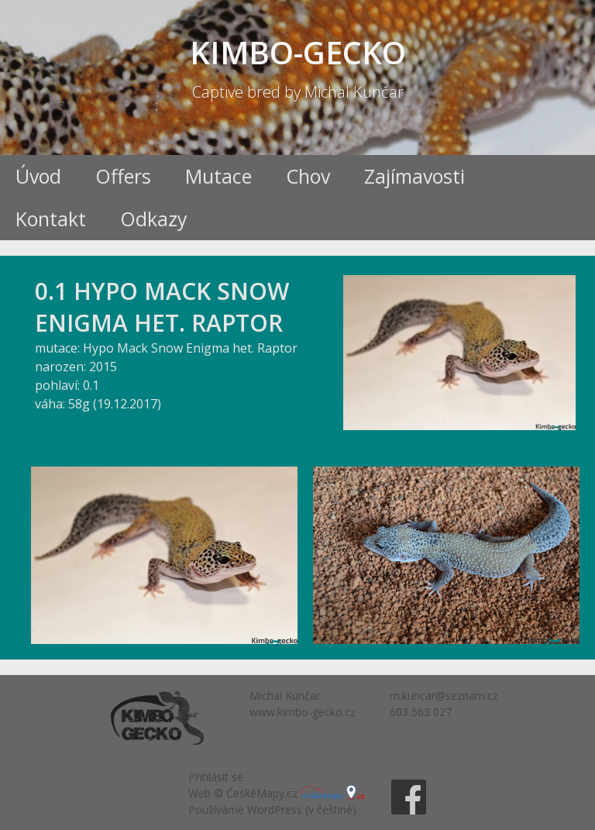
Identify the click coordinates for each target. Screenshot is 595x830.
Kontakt (50, 218)
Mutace (218, 176)
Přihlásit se (215, 777)
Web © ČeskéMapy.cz (276, 793)
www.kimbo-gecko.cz (302, 711)
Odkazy (153, 218)
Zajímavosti (414, 176)
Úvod (38, 176)
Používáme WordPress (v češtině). (273, 809)
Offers (123, 176)
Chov (308, 176)
